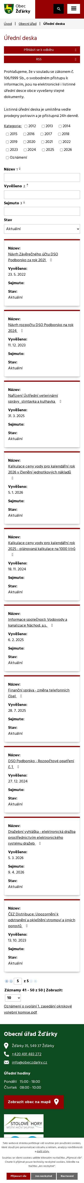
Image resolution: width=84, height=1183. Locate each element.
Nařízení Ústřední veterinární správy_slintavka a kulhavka (35, 399)
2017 (48, 134)
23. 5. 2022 (17, 275)
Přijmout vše (18, 1176)
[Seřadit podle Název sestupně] (20, 169)
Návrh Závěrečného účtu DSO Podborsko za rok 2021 (33, 257)
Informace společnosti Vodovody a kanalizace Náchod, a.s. (37, 623)
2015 (13, 134)
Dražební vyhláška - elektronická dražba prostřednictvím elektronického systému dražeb (41, 838)
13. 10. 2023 (17, 941)
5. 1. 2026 (15, 493)
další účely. (43, 1151)
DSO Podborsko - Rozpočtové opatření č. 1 (41, 764)
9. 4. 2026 (16, 873)
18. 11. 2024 (17, 569)
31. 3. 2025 (16, 416)
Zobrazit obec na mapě (29, 1102)
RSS (57, 59)
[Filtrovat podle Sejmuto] (42, 211)
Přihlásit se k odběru (51, 50)
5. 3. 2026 (16, 858)
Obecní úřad (28, 24)
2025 (50, 150)
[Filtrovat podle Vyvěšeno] (42, 194)
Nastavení (67, 1176)
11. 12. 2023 (17, 345)
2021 (49, 142)
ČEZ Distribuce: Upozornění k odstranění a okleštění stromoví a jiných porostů (41, 920)
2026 (68, 150)
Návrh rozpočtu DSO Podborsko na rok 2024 (40, 328)
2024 (31, 150)
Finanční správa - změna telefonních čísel (38, 694)
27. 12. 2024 (18, 782)
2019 (13, 142)
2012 (32, 126)
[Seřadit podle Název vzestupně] (20, 167)
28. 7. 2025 (17, 711)
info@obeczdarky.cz (29, 1062)
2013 (49, 126)
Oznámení (18, 158)
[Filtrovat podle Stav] (42, 229)
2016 (31, 134)
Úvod (8, 24)
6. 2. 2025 (16, 640)
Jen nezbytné (43, 1176)
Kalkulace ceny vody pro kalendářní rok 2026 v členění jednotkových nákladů (41, 472)
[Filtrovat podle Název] (42, 177)
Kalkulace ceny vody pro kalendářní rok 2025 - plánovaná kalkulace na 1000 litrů (41, 548)
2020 (31, 142)
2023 (14, 150)
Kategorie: (13, 126)
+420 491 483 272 (26, 1054)
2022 (66, 142)
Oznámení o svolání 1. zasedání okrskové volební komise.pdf (38, 1009)
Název (11, 169)
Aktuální (15, 298)
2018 (65, 134)
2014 (67, 126)
